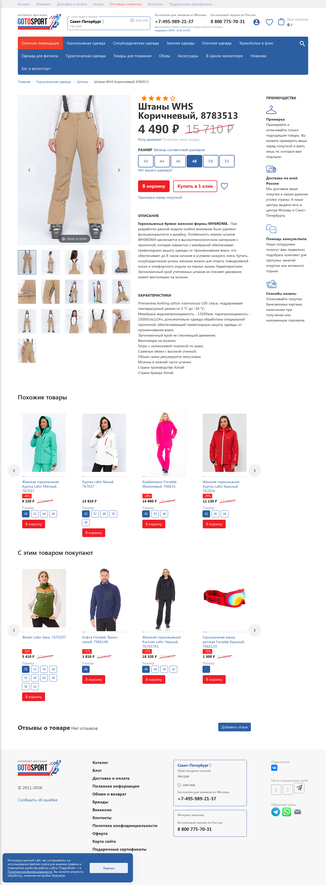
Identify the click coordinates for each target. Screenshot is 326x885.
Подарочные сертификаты (190, 4)
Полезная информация (115, 786)
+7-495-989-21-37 (174, 21)
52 (227, 161)
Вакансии (102, 809)
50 (210, 161)
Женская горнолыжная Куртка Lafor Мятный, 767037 (40, 486)
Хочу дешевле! (150, 139)
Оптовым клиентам (125, 4)
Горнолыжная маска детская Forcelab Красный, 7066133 (224, 642)
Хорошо (109, 868)
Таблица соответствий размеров (179, 149)
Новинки (43, 4)
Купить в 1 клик (195, 186)
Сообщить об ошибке (38, 799)
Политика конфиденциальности (124, 825)
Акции (98, 4)
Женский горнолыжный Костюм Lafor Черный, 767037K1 (161, 642)
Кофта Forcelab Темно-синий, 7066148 (100, 639)
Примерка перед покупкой (160, 197)
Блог (97, 770)
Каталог (24, 4)
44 (162, 161)
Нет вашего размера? (155, 170)
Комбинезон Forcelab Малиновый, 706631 (159, 484)
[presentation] (14, 470)
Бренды (100, 801)
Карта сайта (104, 841)
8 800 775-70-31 (228, 21)
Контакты (155, 4)
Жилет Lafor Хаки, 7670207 (44, 637)
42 (146, 161)
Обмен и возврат (109, 793)
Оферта (100, 833)
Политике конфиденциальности (30, 872)
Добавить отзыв (235, 726)
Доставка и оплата (72, 4)
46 (178, 161)
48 (192, 159)
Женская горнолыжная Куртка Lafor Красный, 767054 (221, 486)
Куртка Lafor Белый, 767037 (98, 484)
